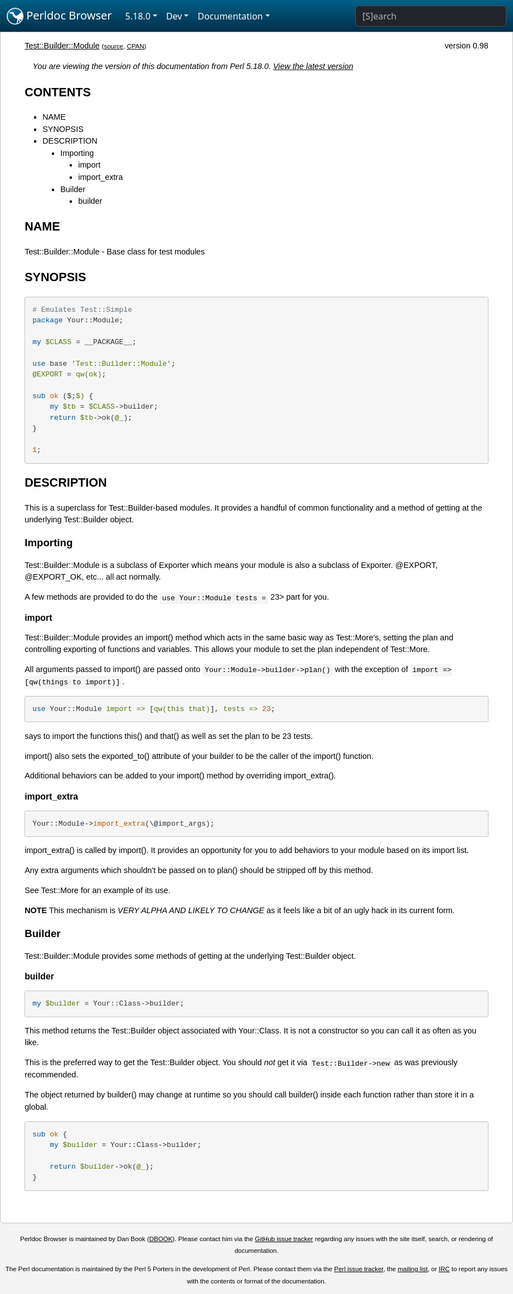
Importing (77, 153)
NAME (54, 116)
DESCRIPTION (69, 140)
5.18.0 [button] (138, 16)
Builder (72, 189)
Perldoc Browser (59, 16)
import (89, 164)
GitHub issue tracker (284, 1239)
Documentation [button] (230, 16)
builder (90, 201)
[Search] (430, 16)
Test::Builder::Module (62, 45)
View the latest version (313, 66)
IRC (444, 1269)
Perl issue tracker (358, 1269)
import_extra (100, 177)
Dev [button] (174, 16)
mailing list (413, 1269)
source (113, 46)
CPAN (135, 46)
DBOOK (161, 1239)
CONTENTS (58, 92)
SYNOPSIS (63, 129)
